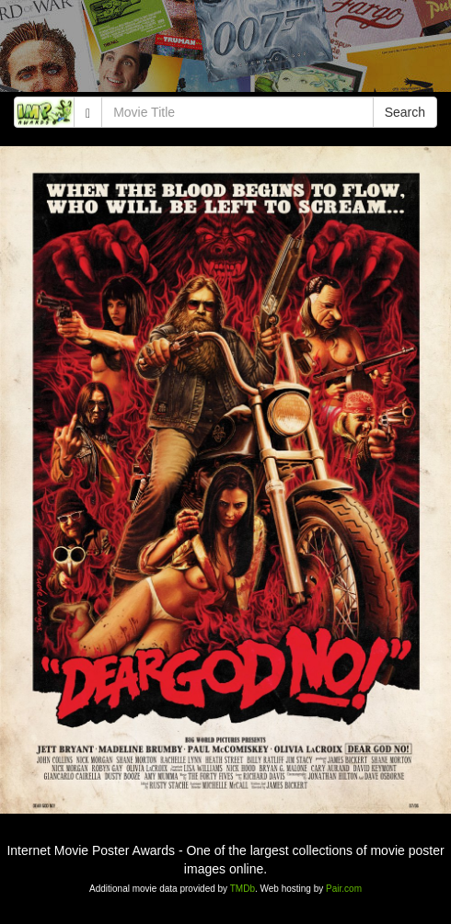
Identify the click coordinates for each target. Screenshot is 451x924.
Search (405, 112)
